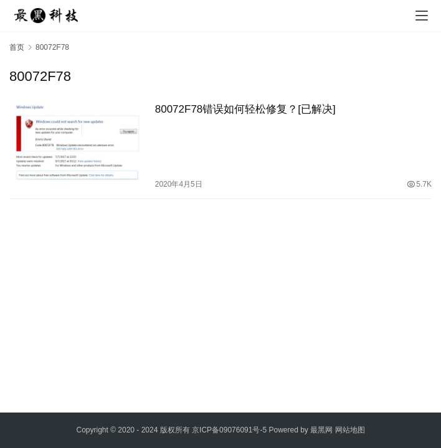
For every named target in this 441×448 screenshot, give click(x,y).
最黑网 (321, 430)
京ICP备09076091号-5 (229, 430)
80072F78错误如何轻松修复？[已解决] (245, 109)
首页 (16, 47)
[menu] (422, 15)
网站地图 (350, 430)
